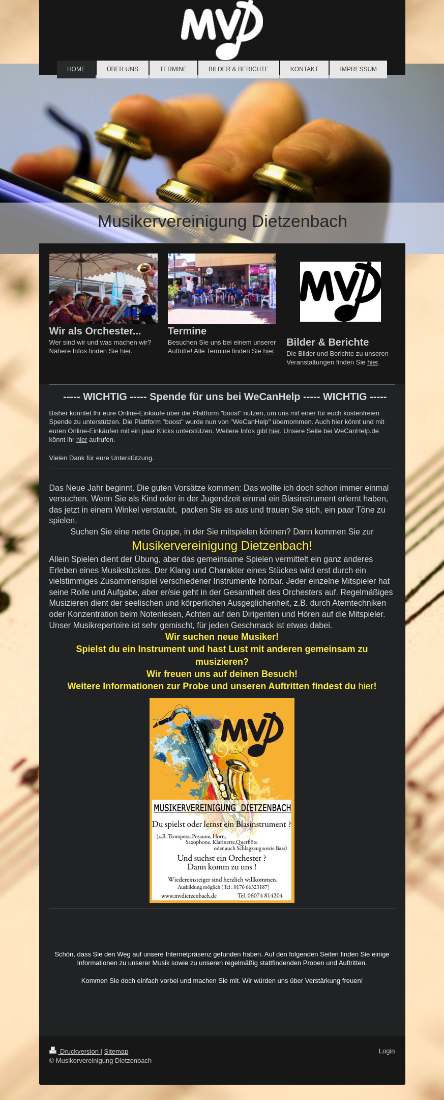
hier (125, 351)
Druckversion (75, 1051)
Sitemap (116, 1051)
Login (387, 1051)
